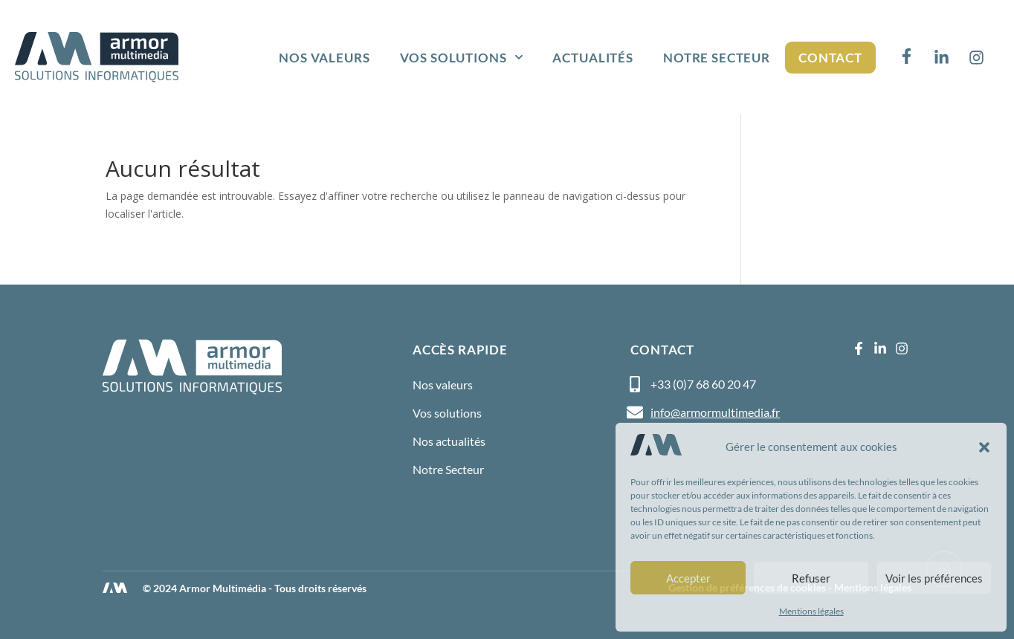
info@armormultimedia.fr (715, 412)
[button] (984, 447)
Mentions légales (811, 611)
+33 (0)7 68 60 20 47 (703, 384)
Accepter (688, 578)
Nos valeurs (324, 57)
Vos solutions (461, 57)
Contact (830, 57)
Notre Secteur (716, 57)
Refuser (811, 578)
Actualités (592, 57)
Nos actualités (449, 441)
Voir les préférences (934, 578)
